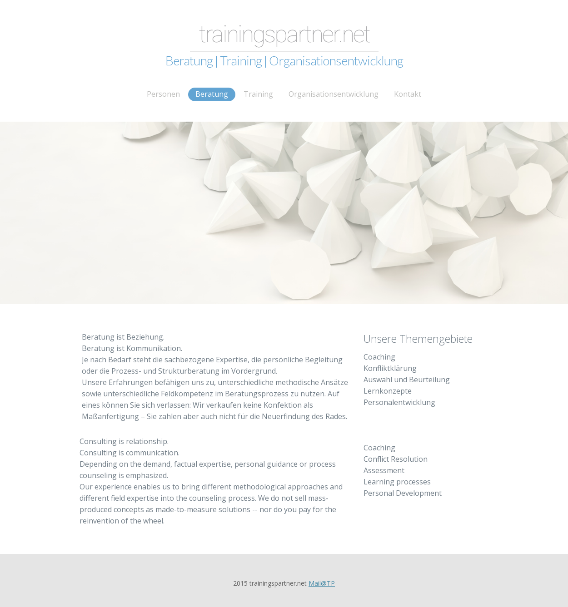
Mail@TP (322, 583)
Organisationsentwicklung (334, 94)
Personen (163, 94)
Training (258, 94)
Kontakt (407, 94)
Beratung (211, 94)
